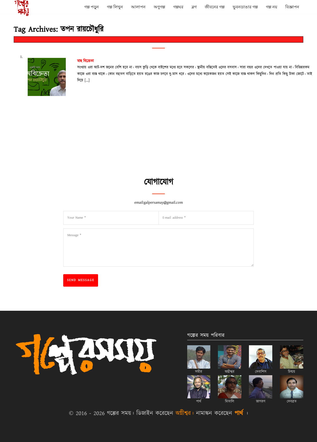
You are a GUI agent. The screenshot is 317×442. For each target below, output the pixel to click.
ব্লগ (194, 7)
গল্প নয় (271, 7)
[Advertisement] (186, 162)
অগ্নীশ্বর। (185, 413)
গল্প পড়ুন (91, 7)
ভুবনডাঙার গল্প (245, 7)
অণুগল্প (159, 7)
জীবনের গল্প (215, 7)
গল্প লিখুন (115, 7)
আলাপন (138, 7)
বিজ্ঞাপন (292, 7)
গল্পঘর (178, 7)
